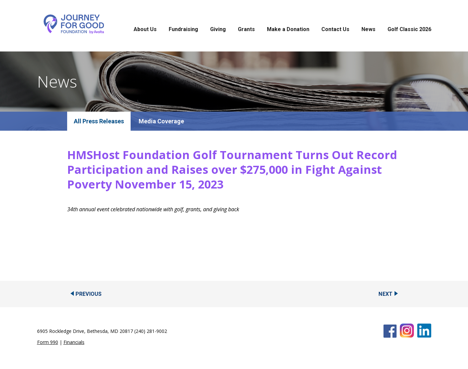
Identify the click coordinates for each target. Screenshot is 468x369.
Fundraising (183, 29)
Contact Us (335, 29)
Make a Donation (288, 29)
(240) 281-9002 (150, 331)
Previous (88, 294)
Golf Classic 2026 (409, 29)
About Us (145, 29)
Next (385, 294)
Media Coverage (161, 121)
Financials (74, 342)
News (368, 29)
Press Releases (103, 121)
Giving (218, 29)
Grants (246, 29)
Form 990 (47, 342)
